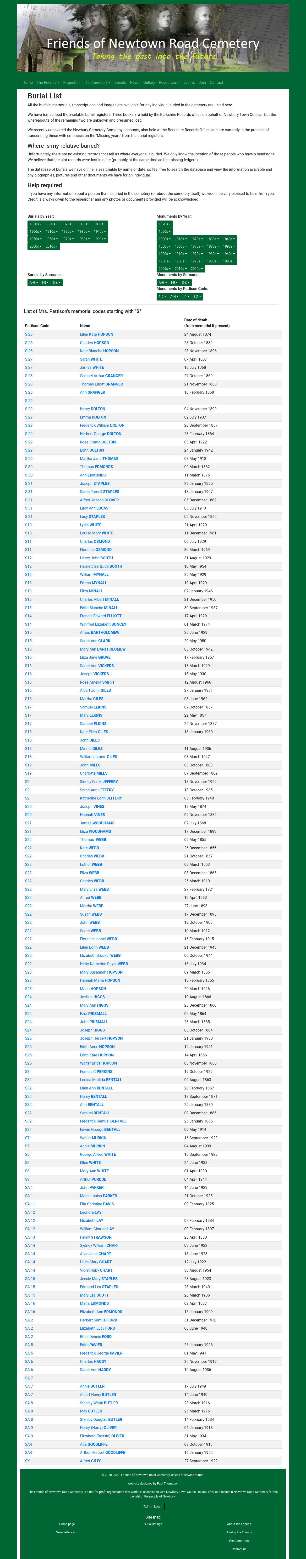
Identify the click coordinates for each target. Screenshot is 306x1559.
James (92, 367)
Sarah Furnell (99, 491)
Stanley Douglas (101, 1419)
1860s (50, 224)
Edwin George (100, 1129)
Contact (216, 82)
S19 (28, 765)
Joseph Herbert (101, 1038)
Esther (91, 864)
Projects (70, 82)
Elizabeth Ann (101, 1312)
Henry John (96, 558)
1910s (50, 231)
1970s (66, 239)
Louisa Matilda (101, 1079)
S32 (28, 1079)
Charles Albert (99, 599)
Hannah (92, 814)
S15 (28, 632)
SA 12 (30, 1212)
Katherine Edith (101, 798)
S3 (27, 1071)
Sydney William (99, 1245)
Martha (91, 699)
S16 (28, 665)
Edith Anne (97, 1046)
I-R (44, 282)
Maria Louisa (98, 1196)
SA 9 (29, 1427)
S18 (28, 732)
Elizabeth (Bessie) (102, 1436)
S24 (28, 997)
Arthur (93, 1179)
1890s (98, 224)
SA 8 (29, 1403)
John (90, 740)
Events (189, 82)
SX (27, 1461)
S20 (28, 806)
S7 (27, 1138)
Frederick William (102, 425)
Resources (168, 82)
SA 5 (29, 1345)
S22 (28, 839)
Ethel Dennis (96, 1336)
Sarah (91, 359)
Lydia (90, 525)
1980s (82, 239)
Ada (93, 1444)
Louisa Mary (96, 533)
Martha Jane (99, 458)
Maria (93, 988)
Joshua (92, 997)
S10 (28, 525)
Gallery (149, 82)
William (94, 574)
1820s (163, 224)
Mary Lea (94, 1295)
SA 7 (29, 1378)
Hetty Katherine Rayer (104, 964)
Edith (92, 450)
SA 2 (29, 1320)
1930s (82, 231)
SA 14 (30, 1245)
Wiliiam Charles (97, 1229)
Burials (120, 82)
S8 (27, 1154)
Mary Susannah (101, 972)
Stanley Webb (99, 1403)
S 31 (29, 483)
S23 (28, 972)
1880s (82, 224)
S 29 (29, 400)
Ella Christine (97, 1204)
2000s (34, 246)
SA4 (28, 1444)
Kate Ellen (94, 732)
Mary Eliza (94, 889)
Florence (96, 549)
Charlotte (93, 773)
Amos (99, 632)
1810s (179, 239)
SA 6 (29, 1361)
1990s (98, 239)
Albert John (95, 690)
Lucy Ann (94, 508)
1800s (163, 239)
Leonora (90, 1212)
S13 (28, 574)
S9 (27, 1179)
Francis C (96, 1071)
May (91, 1411)
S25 (28, 1038)
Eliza (91, 591)
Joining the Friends (239, 1532)
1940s (98, 231)
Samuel (93, 707)
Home (27, 82)
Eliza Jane (95, 657)
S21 (28, 823)
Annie (92, 1146)
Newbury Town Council (181, 1492)
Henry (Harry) (98, 1427)
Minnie (91, 748)
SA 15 (30, 1278)
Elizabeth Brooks (100, 955)
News (134, 82)
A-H (32, 282)
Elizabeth (91, 1220)
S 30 (29, 467)
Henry (92, 409)
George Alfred (98, 1154)
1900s (34, 231)
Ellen (90, 1162)
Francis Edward (100, 616)
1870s (66, 224)
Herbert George (100, 433)
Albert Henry (98, 1394)
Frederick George (101, 1353)
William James (98, 756)
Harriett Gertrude (101, 566)
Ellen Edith (94, 947)
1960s (50, 239)
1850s (34, 224)
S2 (27, 781)
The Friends (46, 82)
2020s (195, 269)
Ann (92, 392)
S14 (28, 616)
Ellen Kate (96, 334)
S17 (28, 707)
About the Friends (239, 1524)
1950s (34, 239)
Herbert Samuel (98, 1320)
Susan (91, 914)
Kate (89, 848)
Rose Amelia (97, 682)
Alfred (90, 897)
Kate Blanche (99, 351)
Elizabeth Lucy (97, 1328)
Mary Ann (103, 649)
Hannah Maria (100, 980)
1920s (66, 231)
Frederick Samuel (103, 1121)
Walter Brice (98, 1063)
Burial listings (153, 1524)
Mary (91, 715)
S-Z (55, 282)
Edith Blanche (99, 608)
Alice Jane (95, 1254)
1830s (211, 239)
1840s (227, 239)
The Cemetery (96, 82)
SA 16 (30, 1303)
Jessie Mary (98, 1278)
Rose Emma (98, 442)
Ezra (93, 1013)
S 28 (29, 376)
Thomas (96, 467)
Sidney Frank (99, 781)
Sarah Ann (95, 641)
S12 (28, 558)
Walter (93, 1138)
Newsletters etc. (67, 1532)
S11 (28, 541)
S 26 (29, 334)
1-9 (161, 297)
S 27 (29, 359)
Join (202, 82)
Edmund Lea (99, 1287)
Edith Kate (97, 1055)
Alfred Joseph (99, 500)
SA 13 (30, 1237)
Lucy (92, 516)
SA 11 (30, 1204)
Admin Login (153, 1506)
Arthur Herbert (102, 1452)
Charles (94, 342)
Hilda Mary (96, 1262)
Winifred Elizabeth (103, 624)
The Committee (239, 1540)
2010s (50, 246)
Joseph (94, 483)
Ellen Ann (96, 1088)
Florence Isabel (98, 939)
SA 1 (29, 1187)
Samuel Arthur (101, 376)
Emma (93, 417)
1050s (163, 231)
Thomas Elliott (101, 384)
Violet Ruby (96, 1270)
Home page (67, 1524)
